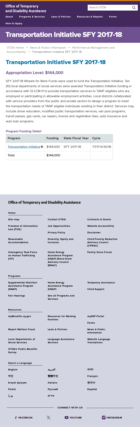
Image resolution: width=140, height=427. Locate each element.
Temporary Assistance (101, 282)
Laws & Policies (61, 16)
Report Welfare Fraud (21, 329)
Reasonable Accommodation (18, 241)
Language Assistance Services (61, 341)
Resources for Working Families (62, 318)
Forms (113, 16)
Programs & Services (32, 16)
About (9, 16)
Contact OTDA (57, 219)
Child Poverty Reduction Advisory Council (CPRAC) (102, 242)
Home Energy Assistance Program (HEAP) (60, 285)
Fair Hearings (16, 295)
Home (15, 47)
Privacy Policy (56, 232)
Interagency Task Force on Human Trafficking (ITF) (22, 255)
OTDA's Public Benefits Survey (22, 351)
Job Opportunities (59, 226)
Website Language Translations (98, 341)
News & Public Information (48, 47)
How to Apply (13, 23)
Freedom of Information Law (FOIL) (23, 228)
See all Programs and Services (61, 297)
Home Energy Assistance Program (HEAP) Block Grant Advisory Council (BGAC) (60, 259)
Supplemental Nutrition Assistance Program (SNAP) (22, 285)
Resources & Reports (90, 16)
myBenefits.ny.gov (19, 316)
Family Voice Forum (99, 252)
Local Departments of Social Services (21, 341)
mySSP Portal (95, 316)
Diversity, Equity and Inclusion (60, 241)
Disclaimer (94, 232)
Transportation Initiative (24, 147)
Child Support (95, 289)
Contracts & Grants (99, 219)
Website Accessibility (100, 226)
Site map (13, 219)
